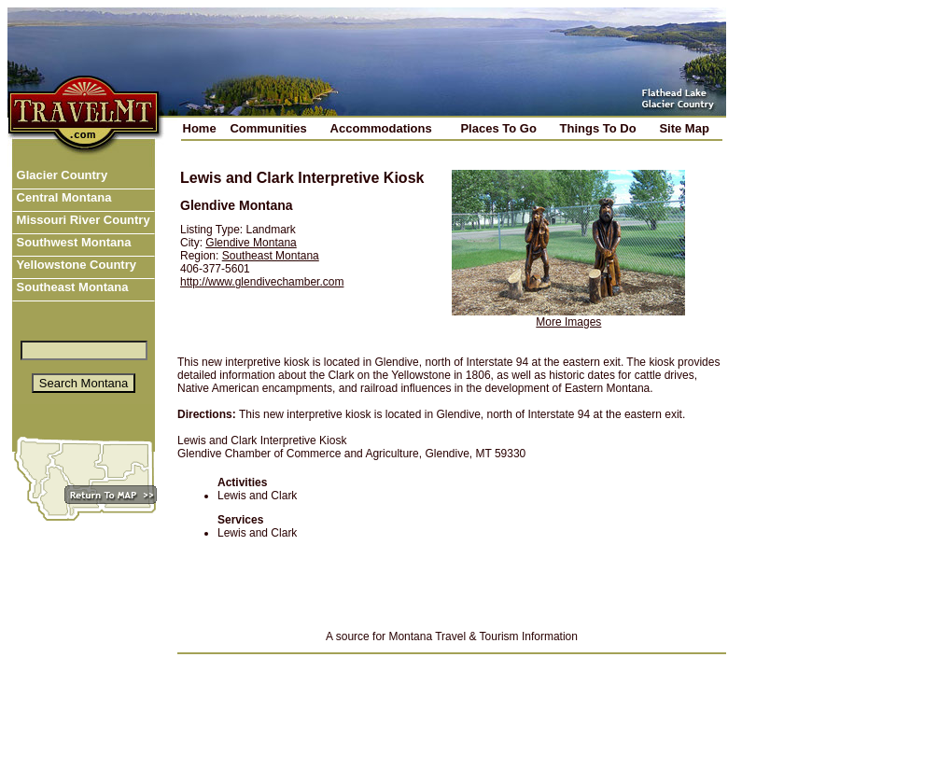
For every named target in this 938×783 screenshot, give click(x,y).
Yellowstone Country (74, 265)
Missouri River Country (81, 220)
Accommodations (381, 128)
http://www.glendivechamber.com (261, 281)
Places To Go (498, 128)
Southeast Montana (71, 287)
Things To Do (598, 128)
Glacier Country (60, 175)
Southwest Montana (72, 242)
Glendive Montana (250, 242)
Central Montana (62, 197)
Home (200, 128)
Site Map (683, 128)
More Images (568, 322)
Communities (268, 128)
